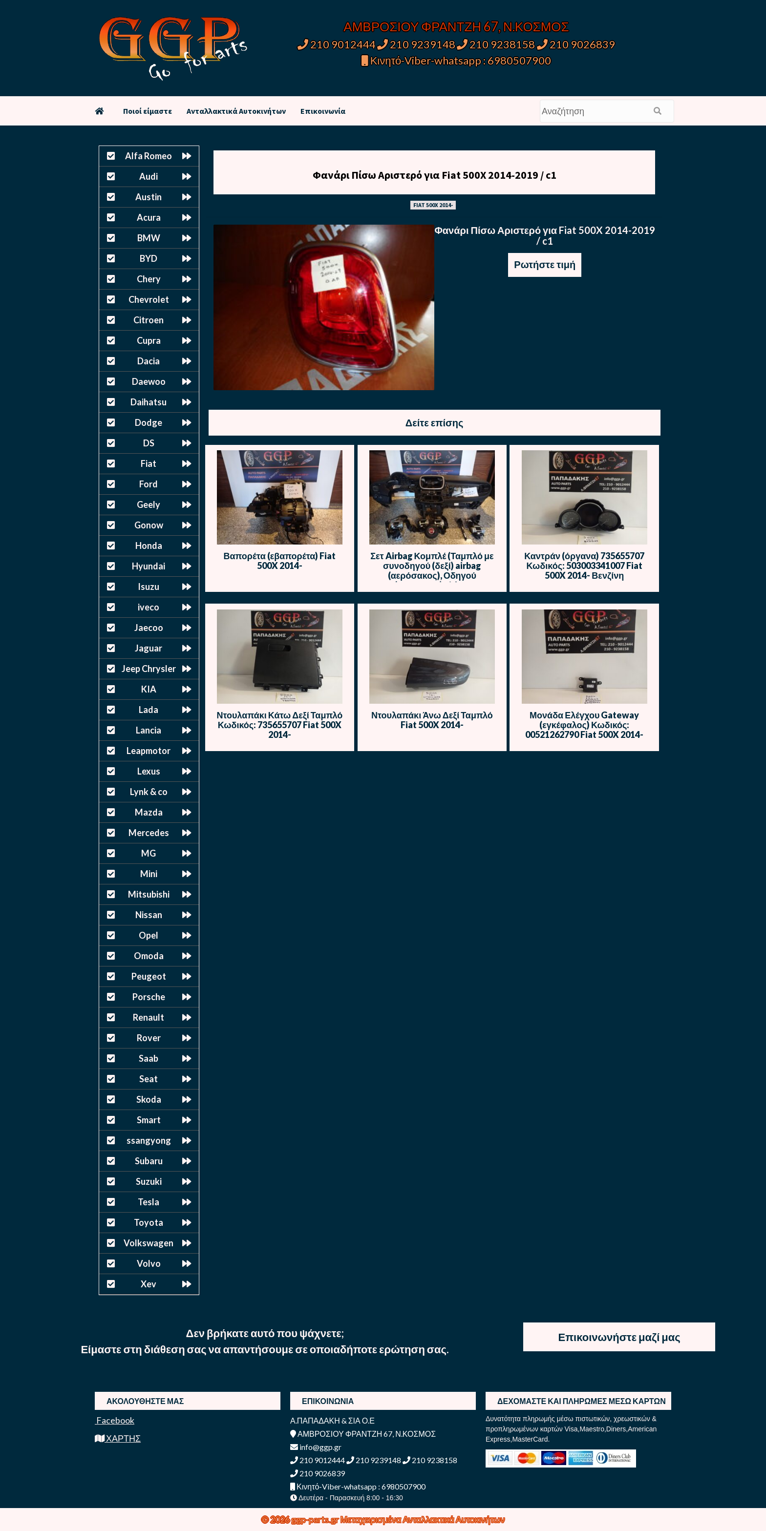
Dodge (148, 422)
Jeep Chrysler (149, 668)
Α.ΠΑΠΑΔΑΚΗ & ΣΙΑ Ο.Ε (332, 1420)
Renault (148, 1017)
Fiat (148, 463)
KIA (148, 689)
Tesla (148, 1201)
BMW (148, 237)
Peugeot (148, 976)
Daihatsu (148, 402)
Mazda (149, 812)
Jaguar (148, 648)
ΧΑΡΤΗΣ (118, 1438)
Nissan (148, 914)
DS (148, 443)
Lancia (148, 730)
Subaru (149, 1160)
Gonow (148, 525)
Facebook (114, 1420)
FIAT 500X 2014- (433, 205)
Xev (148, 1284)
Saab (148, 1058)
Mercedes (148, 832)
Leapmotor (148, 750)
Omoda (149, 955)
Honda (148, 545)
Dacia (148, 361)
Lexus (148, 771)
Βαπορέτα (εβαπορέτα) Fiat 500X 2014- (280, 560)
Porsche (148, 996)
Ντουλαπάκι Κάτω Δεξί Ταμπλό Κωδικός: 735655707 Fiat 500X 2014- (280, 725)
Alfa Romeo (148, 155)
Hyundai (148, 566)
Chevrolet (148, 299)
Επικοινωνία (322, 111)
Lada (148, 709)
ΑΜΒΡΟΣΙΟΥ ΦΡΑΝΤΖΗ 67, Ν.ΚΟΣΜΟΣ (456, 26)
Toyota (148, 1222)
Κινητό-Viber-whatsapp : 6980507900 (457, 60)
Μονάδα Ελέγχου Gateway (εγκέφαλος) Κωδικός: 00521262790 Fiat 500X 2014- (584, 725)
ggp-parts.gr (315, 1519)
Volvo (149, 1263)
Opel (148, 935)
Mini (148, 873)
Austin (148, 196)
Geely (148, 504)
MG (148, 853)
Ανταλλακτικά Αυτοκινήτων (236, 111)
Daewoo (149, 381)
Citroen (148, 320)
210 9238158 (497, 44)
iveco (148, 607)
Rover (149, 1037)
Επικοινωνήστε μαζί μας (619, 1336)
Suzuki (149, 1181)
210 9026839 (576, 44)
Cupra (149, 340)
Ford (148, 484)
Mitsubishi (149, 894)
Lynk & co (149, 791)
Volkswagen (148, 1242)
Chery (149, 278)
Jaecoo (148, 627)
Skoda (148, 1099)
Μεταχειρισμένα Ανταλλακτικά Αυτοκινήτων (422, 1519)
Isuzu (148, 586)
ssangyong (149, 1140)
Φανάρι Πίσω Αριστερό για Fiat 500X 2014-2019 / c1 (434, 175)
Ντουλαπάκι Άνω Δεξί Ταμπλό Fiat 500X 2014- (432, 720)
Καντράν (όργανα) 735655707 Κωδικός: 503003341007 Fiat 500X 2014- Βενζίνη (584, 565)
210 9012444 (337, 44)
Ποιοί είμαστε (147, 111)
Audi (148, 176)
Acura (149, 217)
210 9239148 (416, 44)
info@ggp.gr (315, 1446)
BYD (148, 258)
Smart (149, 1119)
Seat (148, 1078)
